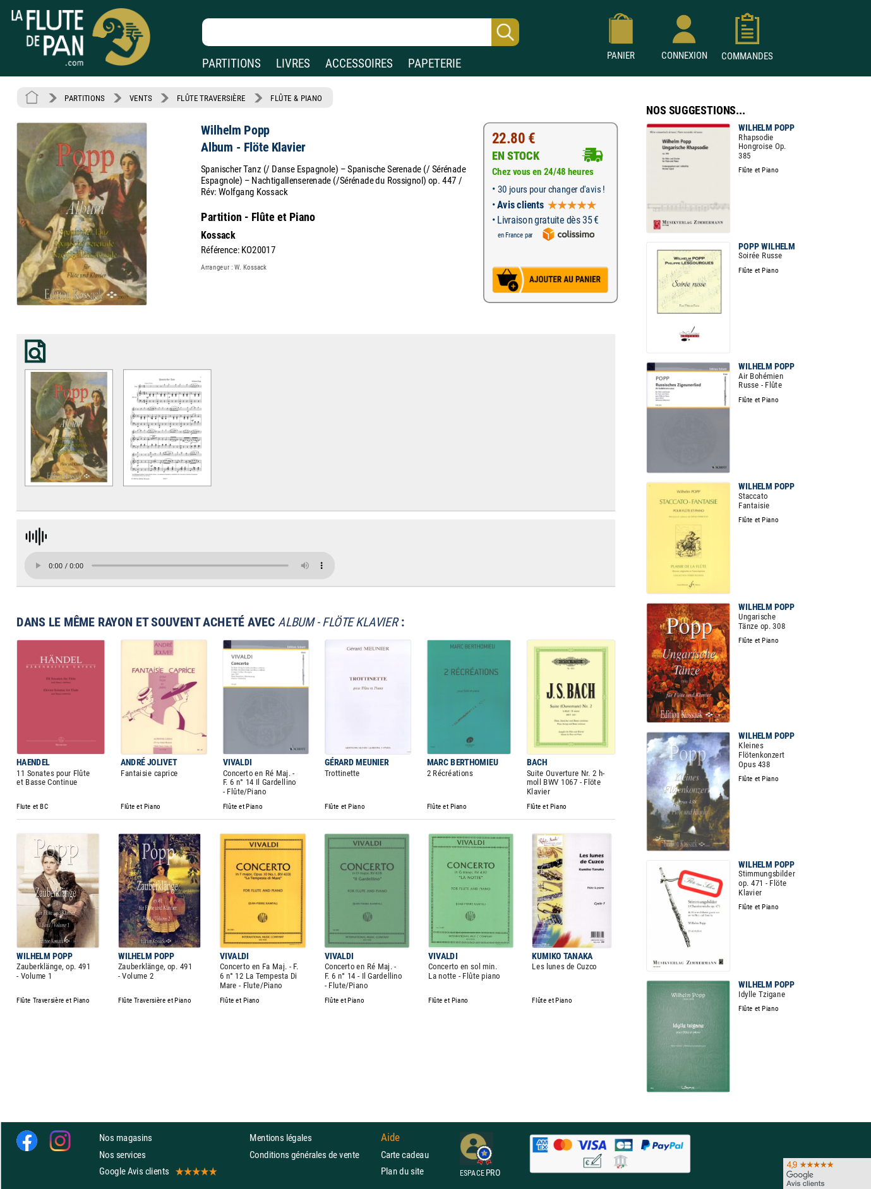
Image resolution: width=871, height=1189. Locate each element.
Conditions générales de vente (312, 1154)
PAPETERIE (434, 63)
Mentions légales (280, 1137)
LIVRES (293, 63)
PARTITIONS (231, 63)
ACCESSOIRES (359, 63)
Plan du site (402, 1171)
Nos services (122, 1154)
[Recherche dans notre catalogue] (360, 32)
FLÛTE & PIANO (296, 98)
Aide (390, 1138)
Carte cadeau (405, 1154)
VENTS (140, 98)
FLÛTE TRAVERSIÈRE (211, 98)
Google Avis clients (157, 1171)
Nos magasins (125, 1137)
